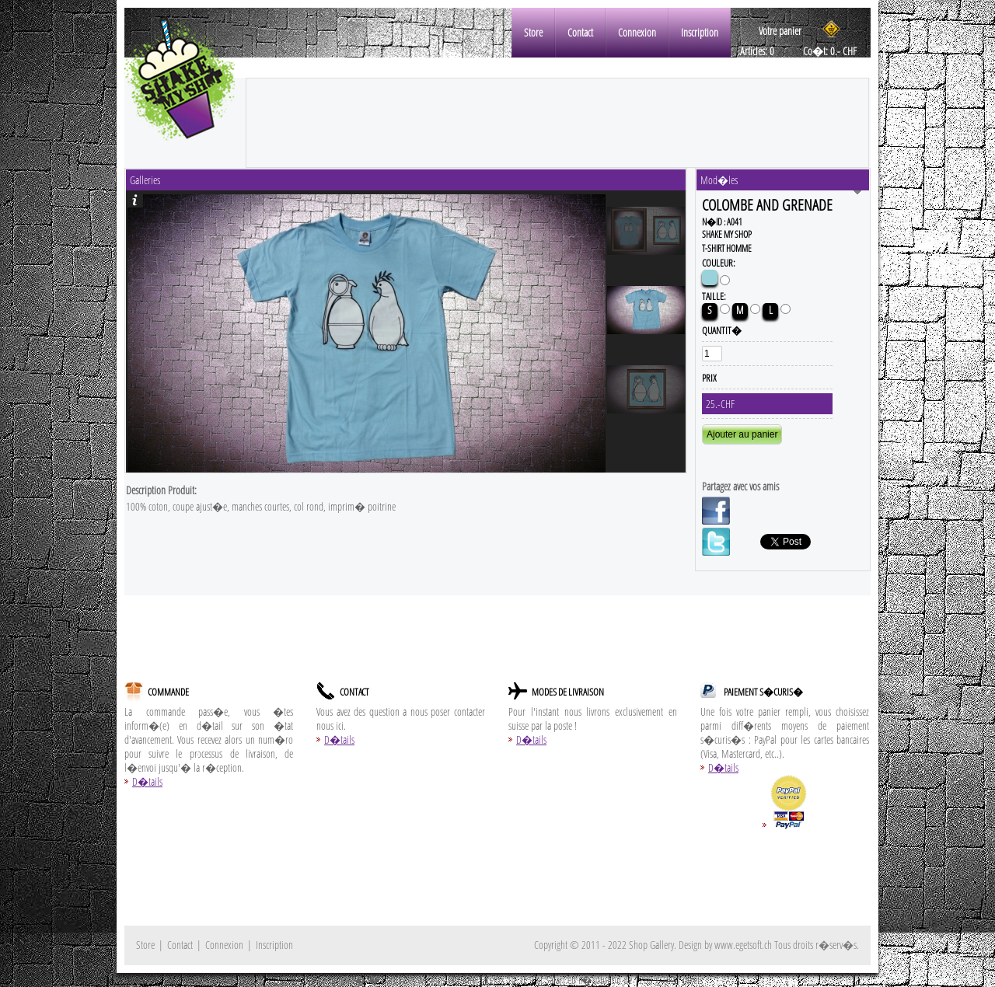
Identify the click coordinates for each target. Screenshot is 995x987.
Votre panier (780, 30)
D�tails (147, 781)
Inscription (699, 32)
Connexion (637, 32)
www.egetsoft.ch (743, 944)
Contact (580, 32)
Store (533, 32)
